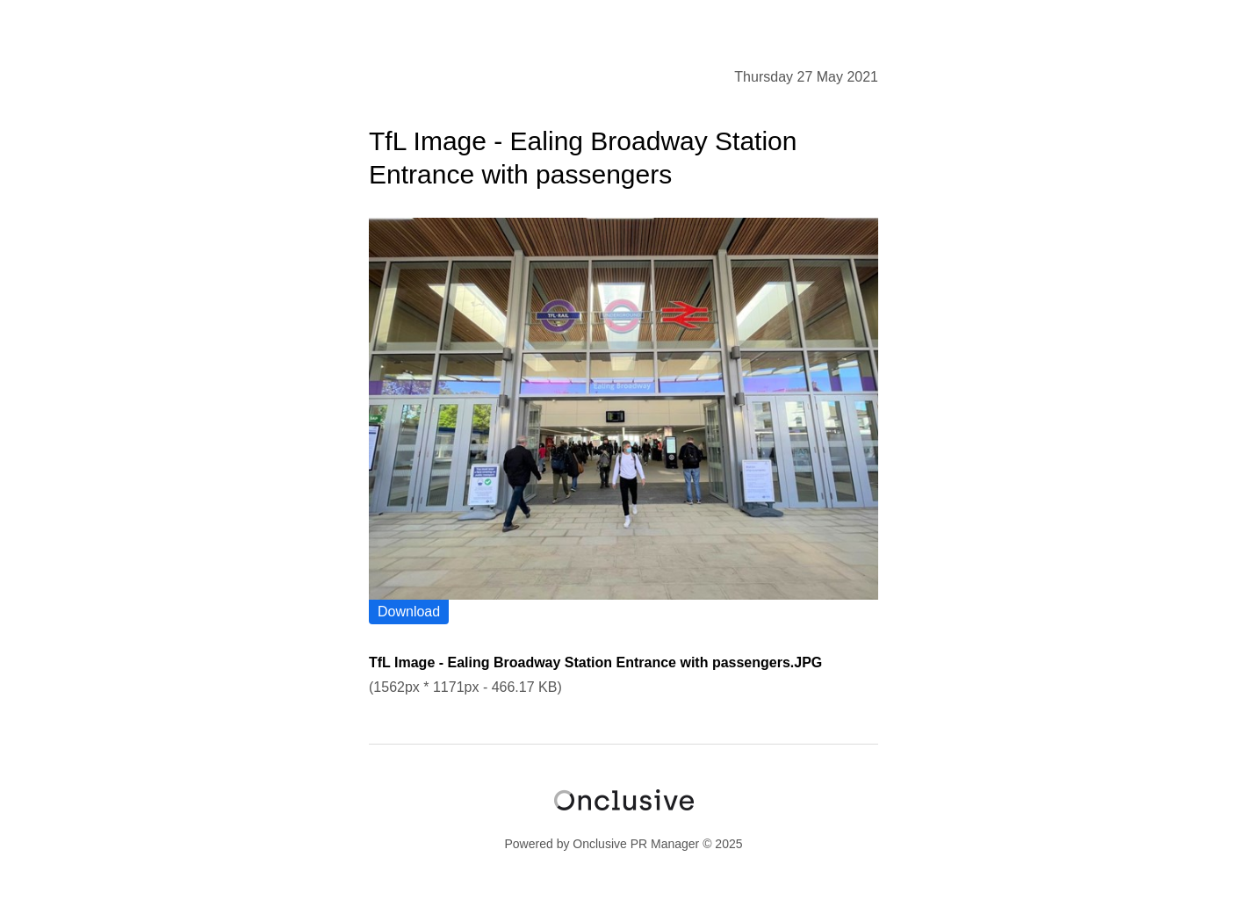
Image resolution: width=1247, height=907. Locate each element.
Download (409, 611)
